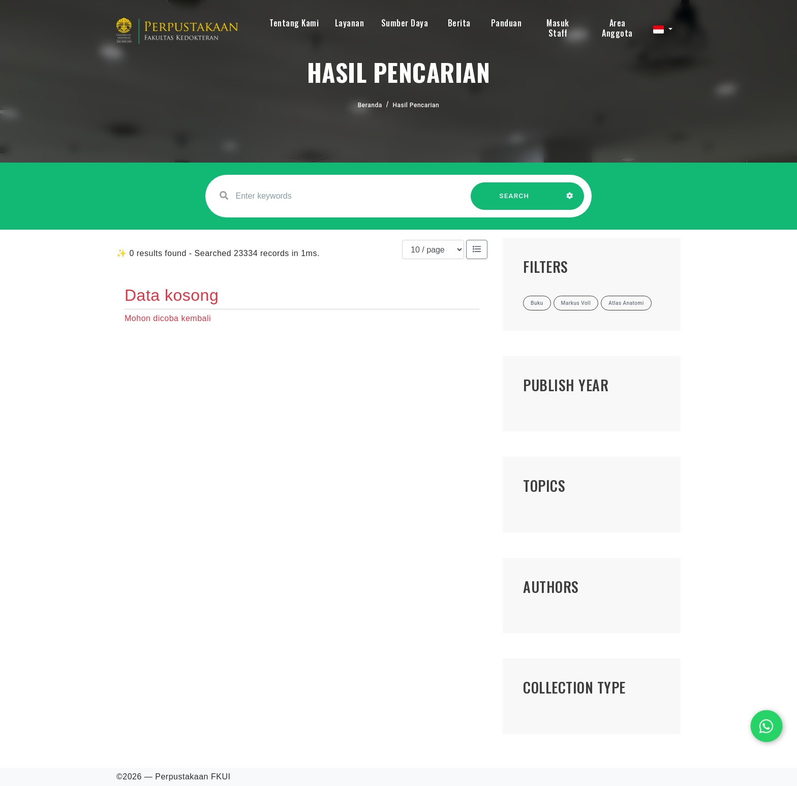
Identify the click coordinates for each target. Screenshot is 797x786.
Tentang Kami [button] (294, 23)
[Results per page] (433, 249)
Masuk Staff (557, 28)
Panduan (506, 23)
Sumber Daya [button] (404, 23)
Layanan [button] (349, 23)
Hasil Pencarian (416, 105)
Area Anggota (617, 28)
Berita (459, 23)
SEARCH (514, 201)
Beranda (370, 105)
